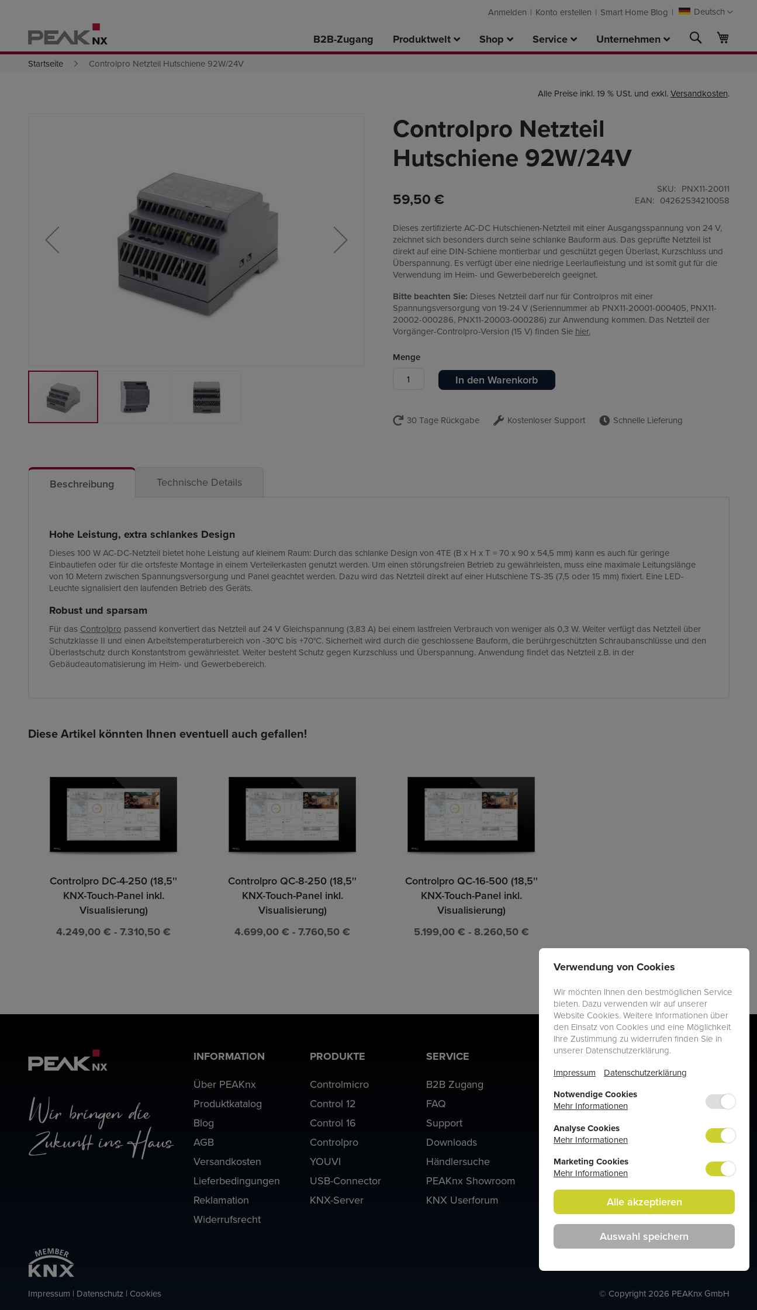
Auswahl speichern (644, 1236)
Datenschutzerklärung (645, 1072)
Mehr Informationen (591, 1106)
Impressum (575, 1072)
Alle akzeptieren (644, 1201)
